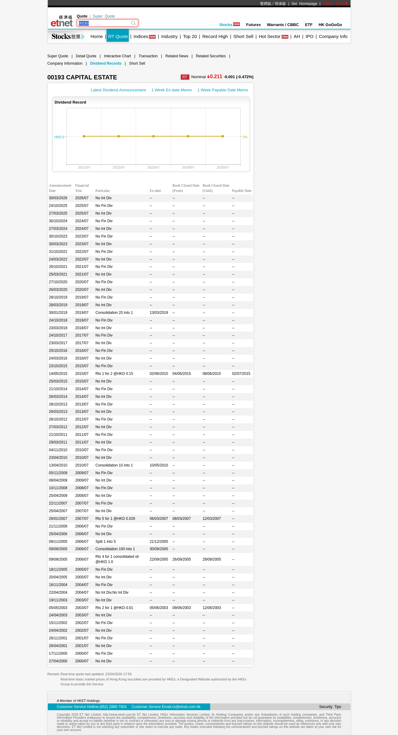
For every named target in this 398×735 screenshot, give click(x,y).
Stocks (229, 24)
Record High (215, 36)
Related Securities (211, 56)
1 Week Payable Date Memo (222, 90)
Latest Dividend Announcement (118, 90)
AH (297, 36)
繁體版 (265, 4)
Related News (176, 56)
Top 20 (190, 36)
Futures (253, 24)
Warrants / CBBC (283, 24)
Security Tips (330, 707)
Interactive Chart (117, 56)
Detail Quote (86, 56)
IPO (309, 36)
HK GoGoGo (330, 24)
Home (97, 36)
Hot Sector (270, 36)
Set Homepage (304, 4)
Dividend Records (105, 63)
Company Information (65, 63)
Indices (141, 36)
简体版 (280, 4)
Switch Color (335, 4)
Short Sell (243, 36)
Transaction (147, 56)
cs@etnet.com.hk (186, 707)
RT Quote (118, 36)
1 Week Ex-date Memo (171, 90)
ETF (309, 24)
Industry (169, 36)
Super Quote (104, 16)
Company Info (333, 36)
